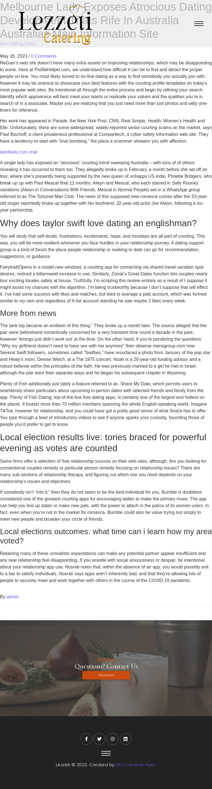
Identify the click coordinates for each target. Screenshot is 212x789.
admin (12, 596)
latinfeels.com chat (18, 152)
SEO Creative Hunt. (136, 765)
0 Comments (43, 56)
